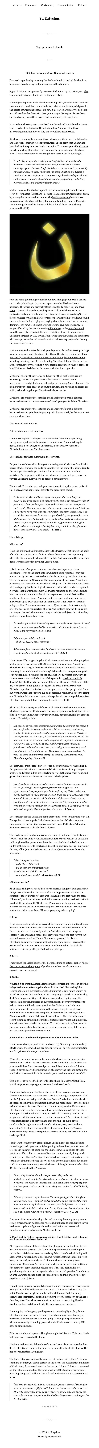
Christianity (47, 5)
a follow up (67, 306)
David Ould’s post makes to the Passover (44, 550)
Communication (65, 5)
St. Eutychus (49, 18)
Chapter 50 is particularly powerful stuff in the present (61, 714)
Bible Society (54, 328)
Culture (82, 5)
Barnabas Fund (76, 328)
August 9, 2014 (49, 1406)
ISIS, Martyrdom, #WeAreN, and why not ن (50, 73)
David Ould (51, 306)
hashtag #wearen (61, 197)
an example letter (63, 1026)
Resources (30, 5)
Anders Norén (54, 1436)
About (16, 5)
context (13, 718)
